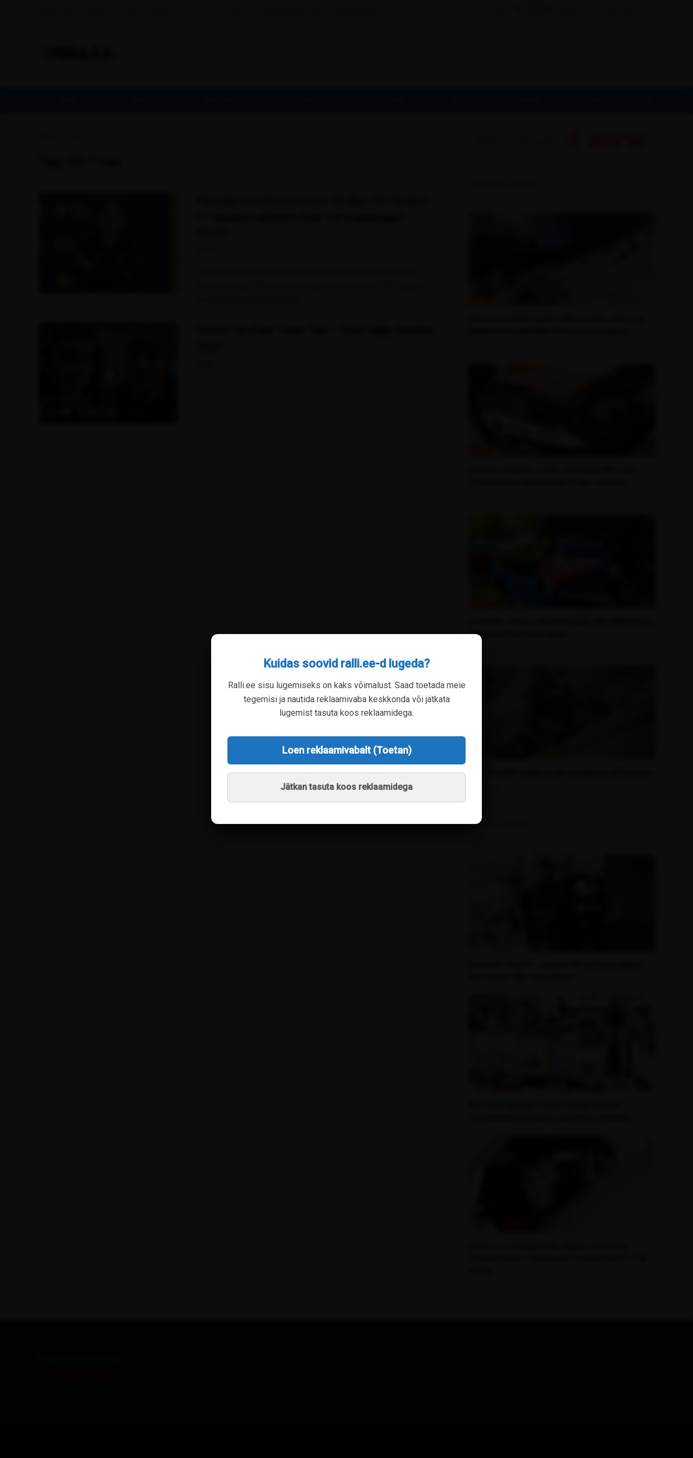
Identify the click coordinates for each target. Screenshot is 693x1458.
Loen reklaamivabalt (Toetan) (346, 750)
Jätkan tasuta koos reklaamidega (346, 787)
